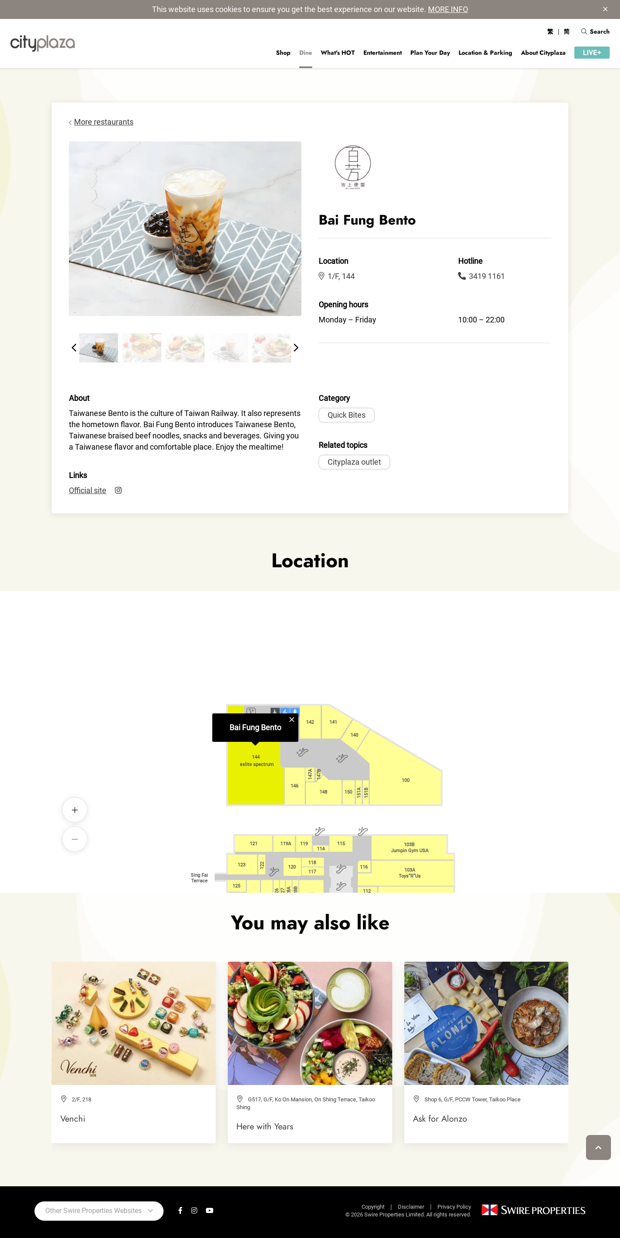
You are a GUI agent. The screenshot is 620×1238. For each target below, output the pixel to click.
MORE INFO (448, 9)
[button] (74, 348)
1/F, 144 (337, 276)
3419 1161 (481, 276)
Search (595, 31)
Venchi (72, 1119)
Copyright (373, 1207)
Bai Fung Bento (255, 727)
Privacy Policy (454, 1207)
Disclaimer (411, 1207)
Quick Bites (347, 414)
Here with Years (264, 1126)
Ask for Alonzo (440, 1119)
